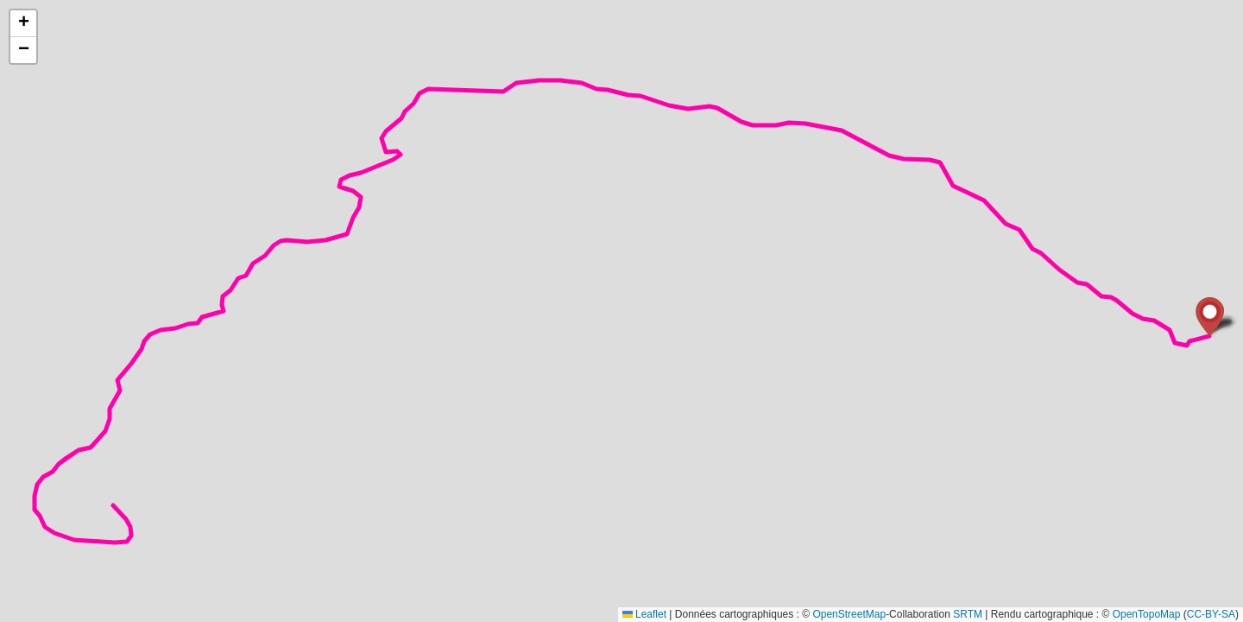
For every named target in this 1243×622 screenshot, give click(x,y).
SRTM (967, 614)
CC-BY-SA (1211, 614)
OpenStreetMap (849, 614)
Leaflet (644, 614)
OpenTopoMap (1147, 614)
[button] (1210, 316)
